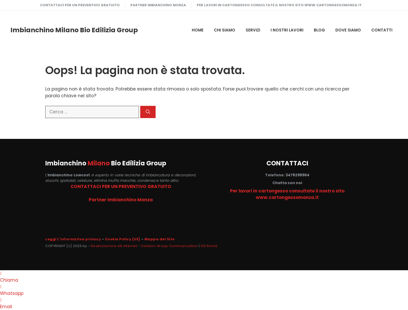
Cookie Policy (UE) (122, 239)
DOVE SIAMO (348, 30)
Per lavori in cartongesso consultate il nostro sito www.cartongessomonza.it (279, 5)
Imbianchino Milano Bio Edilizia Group (74, 30)
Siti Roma (209, 245)
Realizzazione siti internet (114, 245)
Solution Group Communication (169, 245)
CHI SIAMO (224, 30)
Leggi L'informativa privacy (73, 239)
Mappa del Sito (159, 239)
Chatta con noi (287, 182)
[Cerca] (148, 112)
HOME (197, 30)
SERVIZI (253, 30)
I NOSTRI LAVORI (287, 30)
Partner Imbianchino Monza (158, 5)
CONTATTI (381, 30)
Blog (319, 30)
